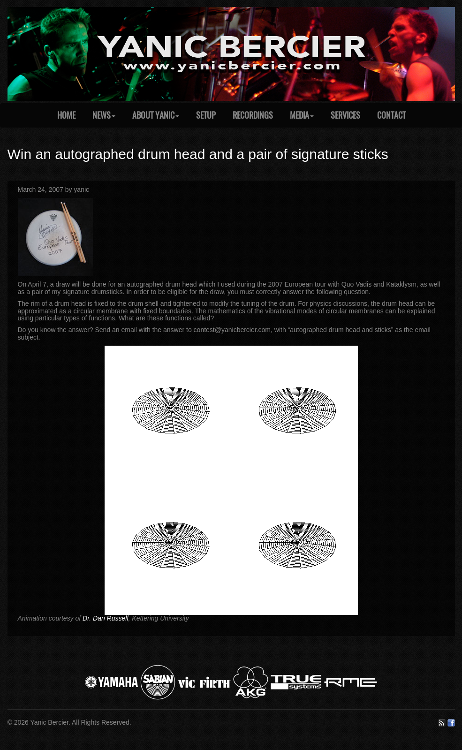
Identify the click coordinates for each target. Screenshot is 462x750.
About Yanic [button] (155, 115)
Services (345, 115)
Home (66, 115)
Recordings (253, 115)
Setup (206, 115)
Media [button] (302, 115)
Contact (391, 115)
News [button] (103, 115)
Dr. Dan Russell (106, 618)
